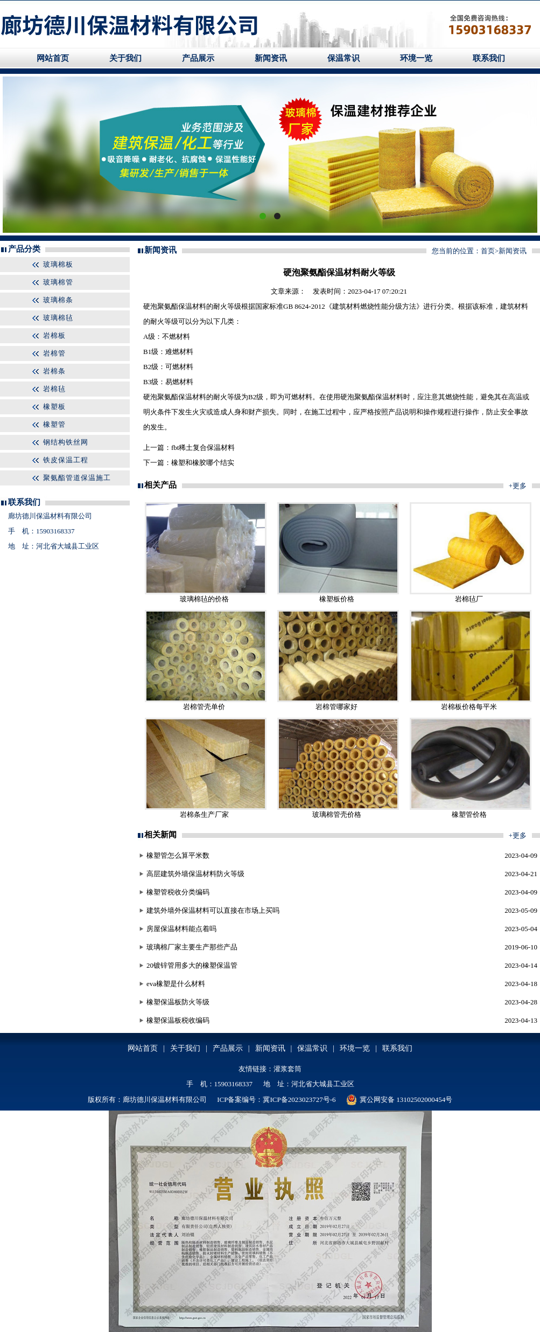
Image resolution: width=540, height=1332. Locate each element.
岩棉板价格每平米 (469, 707)
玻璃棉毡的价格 (204, 599)
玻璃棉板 (58, 264)
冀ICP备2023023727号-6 (299, 1099)
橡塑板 (54, 407)
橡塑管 (54, 424)
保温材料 (192, 306)
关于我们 (125, 58)
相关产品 (160, 485)
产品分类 (24, 249)
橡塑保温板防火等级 (177, 1002)
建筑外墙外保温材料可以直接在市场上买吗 (212, 910)
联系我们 (489, 58)
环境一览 (416, 58)
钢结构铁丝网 (65, 442)
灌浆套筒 (287, 1069)
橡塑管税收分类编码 (177, 892)
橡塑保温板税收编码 (177, 1020)
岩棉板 (54, 335)
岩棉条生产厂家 (204, 814)
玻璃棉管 (58, 282)
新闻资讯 (271, 58)
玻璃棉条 (58, 300)
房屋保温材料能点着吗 (181, 929)
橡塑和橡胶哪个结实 (202, 463)
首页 (488, 251)
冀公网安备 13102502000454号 (399, 1099)
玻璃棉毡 (58, 318)
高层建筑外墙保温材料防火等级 (195, 874)
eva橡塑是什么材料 (175, 984)
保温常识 (343, 58)
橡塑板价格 (336, 599)
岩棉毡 (54, 389)
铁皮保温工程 (65, 460)
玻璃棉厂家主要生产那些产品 (191, 947)
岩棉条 (54, 371)
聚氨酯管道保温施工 (77, 478)
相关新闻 (160, 834)
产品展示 (198, 58)
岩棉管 (54, 353)
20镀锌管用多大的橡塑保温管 (191, 965)
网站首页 (53, 58)
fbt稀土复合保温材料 (203, 447)
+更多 (518, 486)
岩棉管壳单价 (204, 707)
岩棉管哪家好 (336, 707)
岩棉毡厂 (469, 599)
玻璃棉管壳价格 (336, 814)
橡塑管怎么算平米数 (177, 855)
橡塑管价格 (469, 814)
